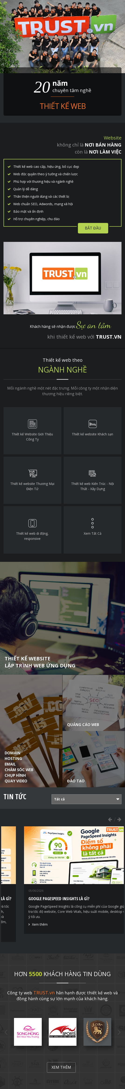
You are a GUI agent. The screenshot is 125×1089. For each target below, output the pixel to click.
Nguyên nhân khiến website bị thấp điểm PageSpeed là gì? (62, 898)
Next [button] (119, 819)
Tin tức (14, 796)
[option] (62, 884)
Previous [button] (110, 819)
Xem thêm (21, 934)
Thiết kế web (63, 106)
